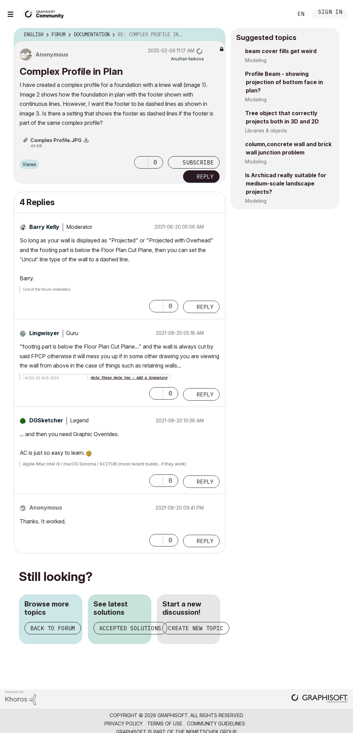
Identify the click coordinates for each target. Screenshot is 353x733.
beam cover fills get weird (280, 51)
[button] (141, 162)
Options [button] (215, 35)
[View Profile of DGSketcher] (46, 420)
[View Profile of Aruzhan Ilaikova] (187, 58)
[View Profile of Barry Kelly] (44, 226)
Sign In (330, 12)
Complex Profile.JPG (56, 140)
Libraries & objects (266, 130)
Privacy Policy (123, 723)
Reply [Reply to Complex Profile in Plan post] (205, 176)
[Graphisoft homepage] (319, 699)
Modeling (255, 60)
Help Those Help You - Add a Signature (129, 378)
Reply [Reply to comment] (205, 306)
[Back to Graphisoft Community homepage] (45, 13)
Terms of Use (164, 723)
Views (29, 164)
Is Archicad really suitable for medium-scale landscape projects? (285, 183)
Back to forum (52, 628)
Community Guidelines (216, 723)
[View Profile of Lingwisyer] (44, 333)
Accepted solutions (130, 628)
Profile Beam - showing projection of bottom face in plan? (284, 82)
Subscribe (198, 162)
